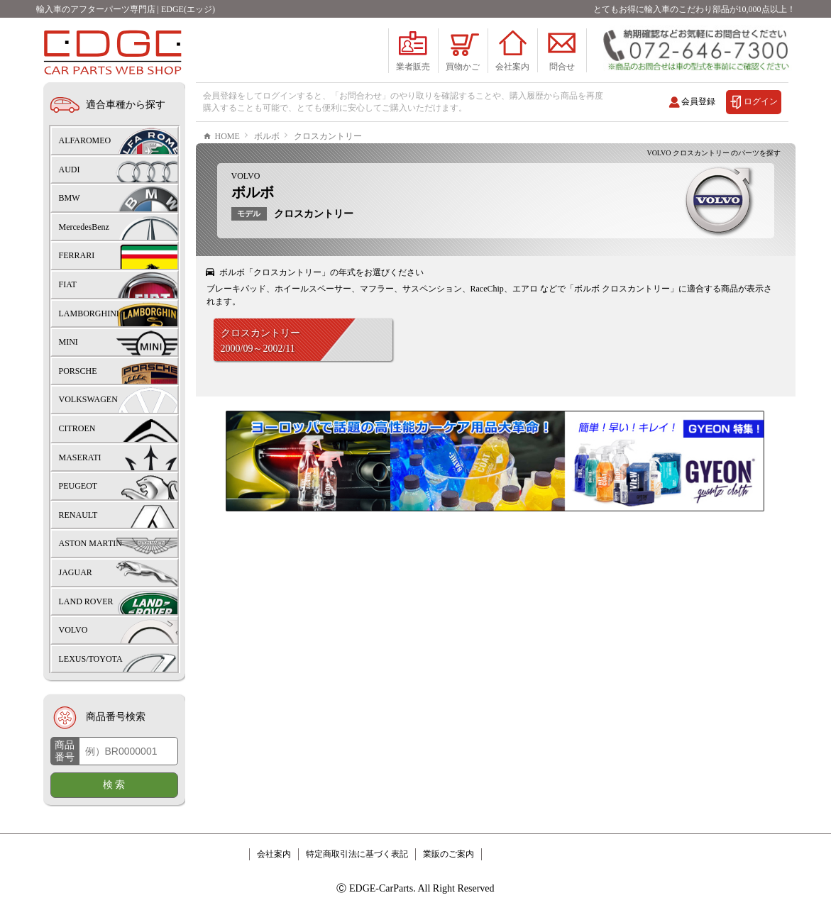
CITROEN (77, 428)
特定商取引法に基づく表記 (357, 854)
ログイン (761, 101)
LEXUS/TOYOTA (91, 659)
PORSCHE (78, 371)
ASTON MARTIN (90, 543)
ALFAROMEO (85, 140)
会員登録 (698, 101)
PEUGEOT (78, 486)
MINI (68, 342)
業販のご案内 (448, 854)
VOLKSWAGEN (88, 399)
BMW (69, 198)
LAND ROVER (86, 601)
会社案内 (274, 854)
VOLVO (245, 218)
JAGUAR (75, 572)
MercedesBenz (84, 227)
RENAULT (78, 515)
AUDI (69, 169)
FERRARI (77, 255)
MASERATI (80, 457)
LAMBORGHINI (89, 313)
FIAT (68, 284)
